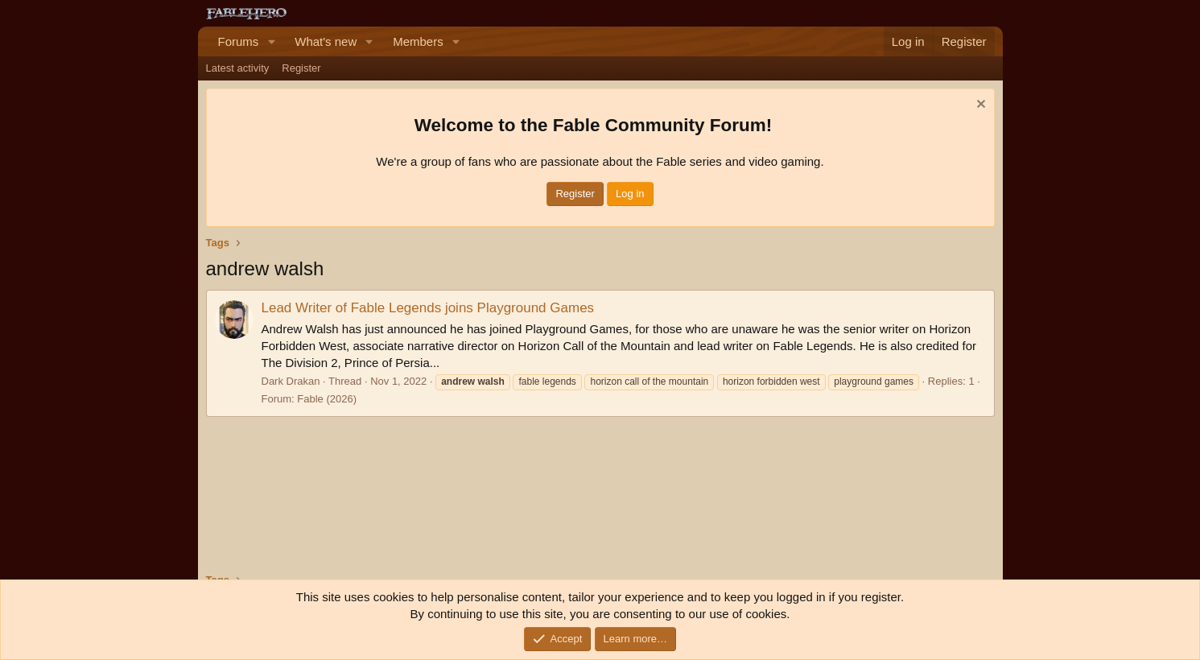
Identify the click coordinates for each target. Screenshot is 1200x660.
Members (418, 41)
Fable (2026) (327, 399)
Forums (238, 41)
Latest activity (238, 68)
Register (301, 68)
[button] (271, 41)
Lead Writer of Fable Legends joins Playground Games (428, 308)
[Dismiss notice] (979, 105)
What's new (326, 41)
